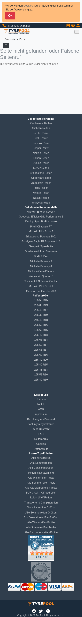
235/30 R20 (41, 359)
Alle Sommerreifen (41, 462)
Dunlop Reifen (41, 163)
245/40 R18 (41, 320)
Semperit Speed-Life (41, 246)
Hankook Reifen (41, 143)
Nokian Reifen (41, 153)
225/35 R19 (41, 305)
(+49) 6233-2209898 (18, 26)
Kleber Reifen (41, 168)
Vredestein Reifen (41, 183)
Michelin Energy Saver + (41, 211)
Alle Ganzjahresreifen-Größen (41, 517)
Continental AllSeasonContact (41, 281)
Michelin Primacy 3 (41, 261)
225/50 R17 (41, 344)
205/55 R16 (41, 324)
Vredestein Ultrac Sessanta (41, 251)
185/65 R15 (41, 330)
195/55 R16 (41, 374)
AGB (41, 409)
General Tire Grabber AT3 (41, 291)
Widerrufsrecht (40, 429)
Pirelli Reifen (41, 138)
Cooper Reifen (41, 148)
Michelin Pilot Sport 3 (41, 231)
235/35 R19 (41, 314)
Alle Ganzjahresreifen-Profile (41, 532)
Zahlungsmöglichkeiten (41, 424)
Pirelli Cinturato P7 (41, 226)
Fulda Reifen (41, 187)
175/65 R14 (41, 339)
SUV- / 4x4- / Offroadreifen (41, 492)
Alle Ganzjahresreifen (41, 467)
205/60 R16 (41, 354)
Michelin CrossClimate (41, 271)
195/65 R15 (41, 300)
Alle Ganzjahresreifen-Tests (41, 487)
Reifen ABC (41, 439)
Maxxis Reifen (41, 192)
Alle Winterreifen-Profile (41, 522)
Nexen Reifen (41, 197)
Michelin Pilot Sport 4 (41, 286)
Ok (10, 15)
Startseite (10, 39)
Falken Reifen (41, 158)
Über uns (41, 399)
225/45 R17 (41, 310)
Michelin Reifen (41, 128)
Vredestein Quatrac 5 (41, 276)
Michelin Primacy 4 (41, 266)
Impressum (41, 414)
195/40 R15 (41, 364)
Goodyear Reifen (41, 177)
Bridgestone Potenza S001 (40, 236)
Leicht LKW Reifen (41, 497)
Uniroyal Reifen (41, 202)
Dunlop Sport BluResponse (41, 221)
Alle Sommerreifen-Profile (41, 527)
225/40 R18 (41, 334)
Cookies (28, 5)
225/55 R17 (41, 349)
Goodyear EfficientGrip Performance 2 (41, 216)
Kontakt (41, 404)
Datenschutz (41, 449)
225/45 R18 (41, 369)
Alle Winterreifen (41, 457)
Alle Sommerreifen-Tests (41, 482)
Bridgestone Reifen (41, 173)
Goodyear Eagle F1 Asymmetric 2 (41, 241)
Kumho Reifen (41, 133)
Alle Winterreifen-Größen (41, 507)
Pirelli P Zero (41, 256)
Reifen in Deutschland (41, 472)
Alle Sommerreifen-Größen (41, 512)
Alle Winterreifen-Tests (41, 477)
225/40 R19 (41, 379)
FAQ (41, 434)
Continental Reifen (41, 123)
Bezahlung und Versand (41, 419)
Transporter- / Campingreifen (41, 502)
